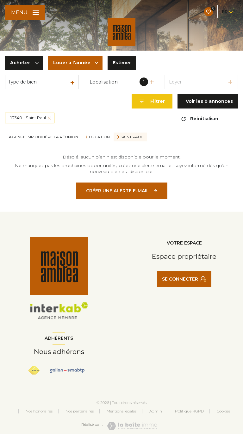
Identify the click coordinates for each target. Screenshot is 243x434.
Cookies (223, 411)
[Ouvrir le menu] (25, 12)
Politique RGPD (189, 411)
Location (99, 137)
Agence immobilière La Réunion (43, 136)
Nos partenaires (79, 411)
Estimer (122, 62)
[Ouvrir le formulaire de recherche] (152, 101)
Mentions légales (121, 411)
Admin (155, 411)
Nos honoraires (39, 411)
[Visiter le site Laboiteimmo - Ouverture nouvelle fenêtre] (132, 426)
